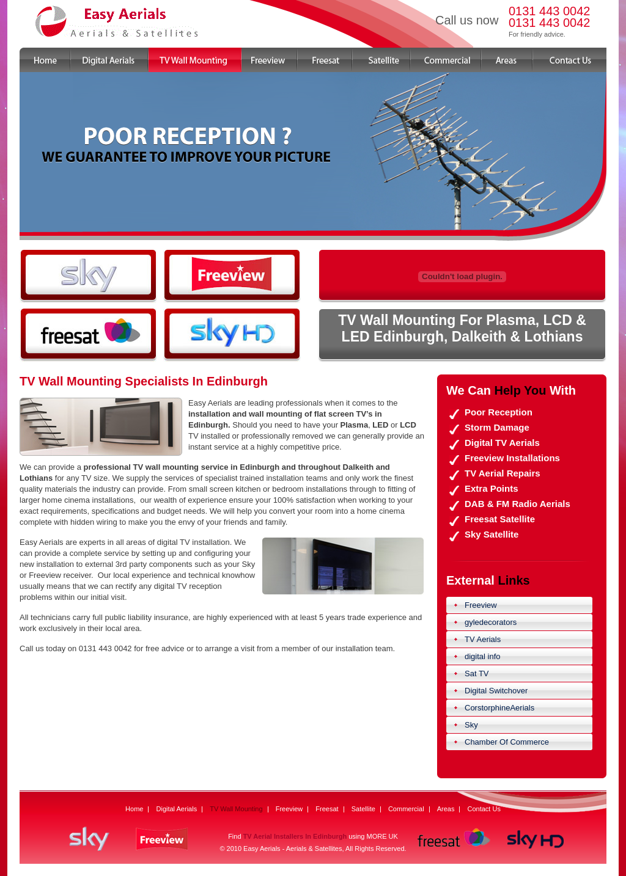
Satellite (382, 60)
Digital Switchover (496, 690)
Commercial (446, 60)
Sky (471, 724)
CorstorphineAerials (499, 707)
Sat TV (477, 673)
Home (45, 60)
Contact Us (569, 60)
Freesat (325, 60)
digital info (483, 656)
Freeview (269, 60)
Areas (507, 60)
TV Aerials (483, 639)
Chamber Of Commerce (507, 741)
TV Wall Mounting (195, 60)
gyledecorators (491, 622)
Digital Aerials (110, 60)
